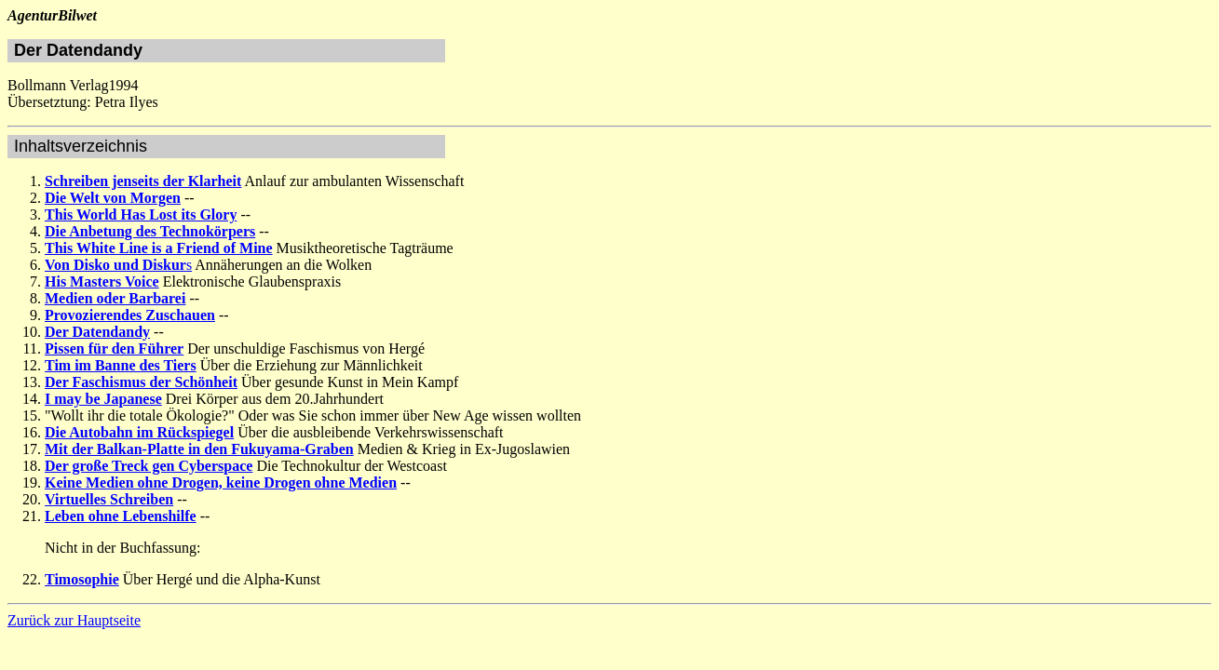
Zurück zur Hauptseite (74, 620)
